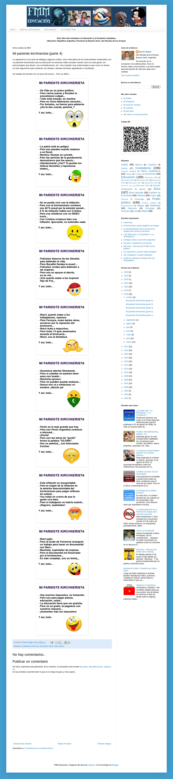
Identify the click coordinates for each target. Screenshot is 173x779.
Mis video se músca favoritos (135, 114)
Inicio (12, 29)
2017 (126, 346)
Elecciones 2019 (151, 183)
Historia (141, 195)
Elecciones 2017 (134, 183)
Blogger (115, 765)
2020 (126, 287)
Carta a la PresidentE (145, 531)
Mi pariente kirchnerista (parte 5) (139, 301)
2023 (126, 276)
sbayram (91, 765)
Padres (153, 195)
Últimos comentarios (30, 29)
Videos (144, 211)
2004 (126, 394)
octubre (129, 297)
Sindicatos (155, 205)
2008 (126, 380)
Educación (44, 646)
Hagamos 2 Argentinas (145, 585)
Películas (124, 199)
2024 (126, 272)
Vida (136, 211)
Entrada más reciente (22, 744)
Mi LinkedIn (128, 108)
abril (128, 338)
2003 (126, 398)
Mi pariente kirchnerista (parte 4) (139, 304)
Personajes (139, 199)
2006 (126, 387)
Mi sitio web (128, 111)
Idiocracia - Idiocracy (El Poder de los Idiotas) (146, 550)
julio (128, 327)
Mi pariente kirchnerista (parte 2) (139, 312)
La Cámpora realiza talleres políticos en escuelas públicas (147, 453)
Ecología (138, 174)
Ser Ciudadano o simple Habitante (137, 255)
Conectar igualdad (128, 171)
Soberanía (132, 208)
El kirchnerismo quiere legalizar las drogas (141, 226)
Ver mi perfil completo (130, 75)
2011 (126, 369)
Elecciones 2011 (127, 180)
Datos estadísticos (150, 171)
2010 (126, 372)
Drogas (128, 174)
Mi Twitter (127, 98)
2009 (126, 376)
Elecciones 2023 (142, 185)
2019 (126, 290)
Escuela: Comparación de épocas (137, 243)
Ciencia (124, 168)
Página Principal (64, 744)
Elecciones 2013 (143, 180)
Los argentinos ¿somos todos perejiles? (140, 252)
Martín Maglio (145, 52)
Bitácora (138, 165)
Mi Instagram (128, 101)
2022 (126, 279)
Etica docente (136, 192)
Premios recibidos (149, 203)
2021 (126, 283)
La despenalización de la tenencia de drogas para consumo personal (138, 230)
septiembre (131, 320)
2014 (126, 358)
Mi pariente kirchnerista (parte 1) (139, 315)
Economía (35, 646)
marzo (129, 342)
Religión (140, 206)
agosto (129, 323)
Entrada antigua (104, 744)
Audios (124, 164)
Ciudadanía (26, 646)
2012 (126, 365)
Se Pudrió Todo (68, 29)
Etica (51, 646)
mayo (128, 335)
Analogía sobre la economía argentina (139, 240)
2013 (126, 361)
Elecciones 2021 (127, 185)
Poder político (59, 646)
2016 (126, 350)
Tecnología (149, 208)
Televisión (125, 211)
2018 (126, 294)
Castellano (152, 165)
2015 (126, 354)
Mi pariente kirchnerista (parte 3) (139, 308)
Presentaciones (127, 206)
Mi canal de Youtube (131, 105)
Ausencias (127, 222)
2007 (126, 383)
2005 (126, 391)
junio (128, 331)
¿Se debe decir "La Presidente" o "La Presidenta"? (144, 413)
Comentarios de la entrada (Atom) (39, 748)
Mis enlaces (50, 29)
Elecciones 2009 (151, 177)
